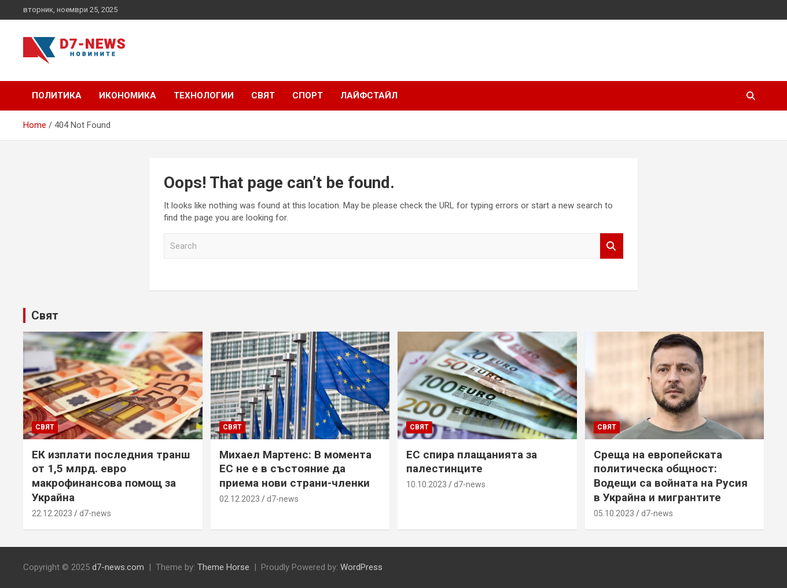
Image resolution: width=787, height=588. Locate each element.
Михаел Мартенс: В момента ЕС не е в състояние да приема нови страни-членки (295, 469)
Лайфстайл (369, 95)
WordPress (361, 567)
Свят (263, 95)
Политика (57, 95)
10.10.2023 (426, 484)
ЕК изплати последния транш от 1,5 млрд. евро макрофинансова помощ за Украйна (111, 476)
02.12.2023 (239, 499)
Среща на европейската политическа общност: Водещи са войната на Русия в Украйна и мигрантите (671, 476)
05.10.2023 (614, 513)
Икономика (127, 95)
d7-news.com (118, 567)
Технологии (204, 95)
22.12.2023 (52, 513)
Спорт (307, 95)
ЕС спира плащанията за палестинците (471, 462)
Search (611, 246)
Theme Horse (223, 567)
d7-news (95, 513)
